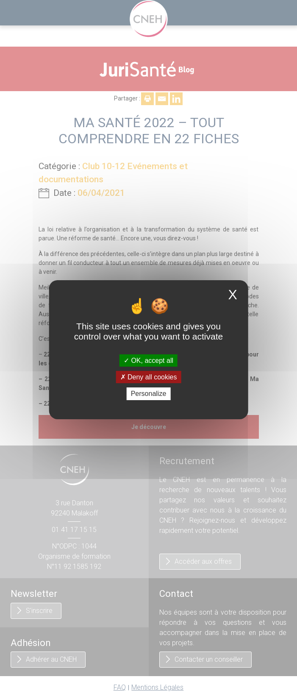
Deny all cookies (148, 377)
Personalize (149, 393)
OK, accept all (148, 360)
